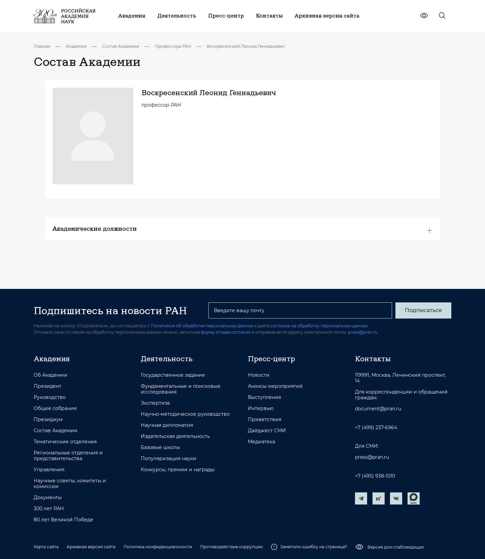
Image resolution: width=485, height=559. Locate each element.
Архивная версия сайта (91, 546)
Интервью (260, 408)
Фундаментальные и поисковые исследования (181, 389)
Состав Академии (120, 46)
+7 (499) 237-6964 (376, 428)
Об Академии (50, 375)
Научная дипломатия (167, 425)
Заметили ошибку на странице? (309, 547)
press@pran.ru (363, 332)
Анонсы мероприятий (275, 386)
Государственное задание (173, 375)
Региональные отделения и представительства (68, 455)
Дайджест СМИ (267, 431)
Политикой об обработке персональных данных (202, 325)
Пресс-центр (271, 358)
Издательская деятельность (175, 436)
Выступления (264, 397)
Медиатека (261, 442)
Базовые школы (160, 447)
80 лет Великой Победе (63, 520)
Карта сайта (46, 546)
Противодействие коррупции (231, 546)
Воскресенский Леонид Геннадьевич (246, 46)
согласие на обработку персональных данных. (319, 325)
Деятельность (167, 358)
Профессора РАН (173, 46)
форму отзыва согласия (226, 332)
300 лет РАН (49, 509)
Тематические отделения (65, 442)
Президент (47, 386)
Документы (48, 497)
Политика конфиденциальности (158, 546)
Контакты (373, 358)
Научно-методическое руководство (185, 414)
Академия (76, 46)
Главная (42, 46)
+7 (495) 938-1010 (375, 476)
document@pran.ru (378, 409)
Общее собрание (55, 408)
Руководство (50, 397)
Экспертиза (155, 403)
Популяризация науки (168, 458)
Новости (258, 375)
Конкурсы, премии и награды (178, 470)
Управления (49, 470)
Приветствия (264, 419)
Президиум (48, 419)
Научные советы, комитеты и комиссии (70, 483)
